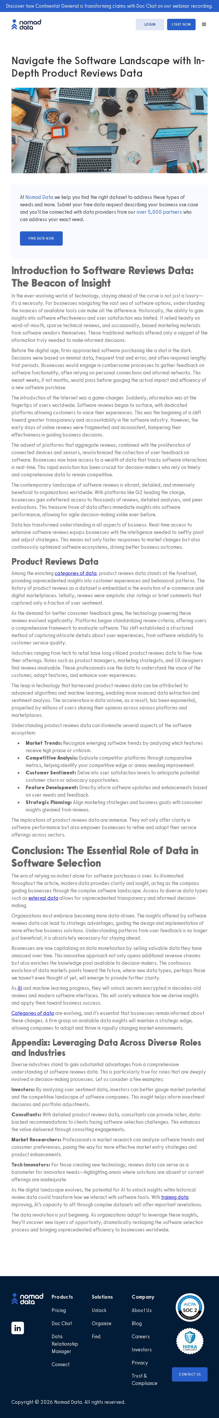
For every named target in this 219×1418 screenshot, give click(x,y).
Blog (137, 1323)
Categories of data (32, 1013)
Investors (142, 1349)
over (142, 212)
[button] (202, 24)
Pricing (59, 1310)
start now (181, 24)
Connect (61, 1364)
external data (43, 898)
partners (172, 212)
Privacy (140, 1363)
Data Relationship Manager (65, 1343)
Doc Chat (62, 1323)
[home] (29, 24)
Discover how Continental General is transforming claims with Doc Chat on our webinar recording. (109, 6)
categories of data (75, 573)
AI (20, 988)
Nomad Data (39, 197)
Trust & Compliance (144, 1379)
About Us (142, 1310)
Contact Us (190, 1374)
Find (96, 1336)
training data (174, 1197)
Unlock (99, 1310)
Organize (101, 1323)
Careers (141, 1336)
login (150, 24)
